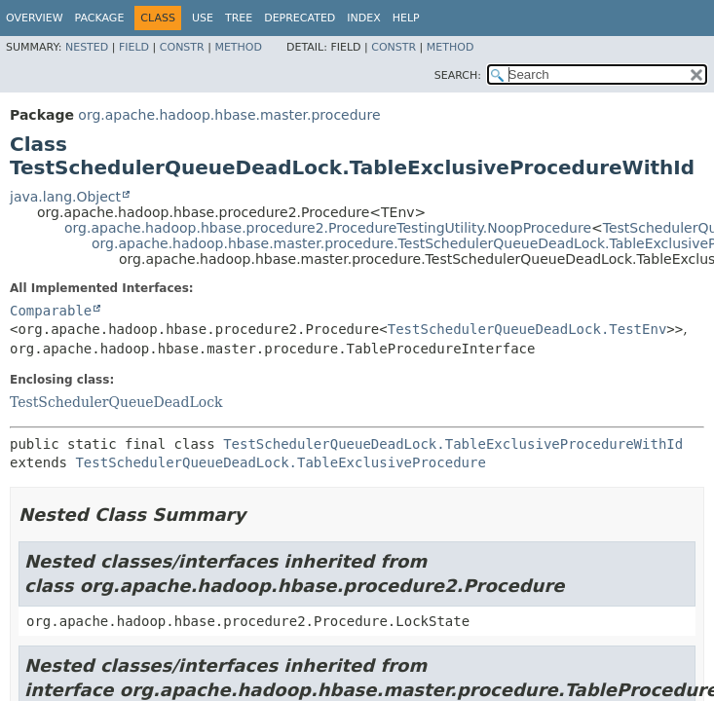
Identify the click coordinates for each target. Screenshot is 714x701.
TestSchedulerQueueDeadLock (116, 402)
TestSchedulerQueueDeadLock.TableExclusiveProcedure (280, 462)
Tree (238, 18)
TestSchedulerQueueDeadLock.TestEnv (527, 329)
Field (134, 47)
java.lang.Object (65, 196)
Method (238, 47)
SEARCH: (457, 75)
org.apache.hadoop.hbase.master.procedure (229, 115)
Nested (86, 47)
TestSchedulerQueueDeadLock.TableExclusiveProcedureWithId (453, 444)
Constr (182, 47)
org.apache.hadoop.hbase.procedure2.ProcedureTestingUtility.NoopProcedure (327, 228)
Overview (34, 18)
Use (202, 18)
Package (100, 18)
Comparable (51, 310)
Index (363, 18)
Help (406, 18)
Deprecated (299, 18)
